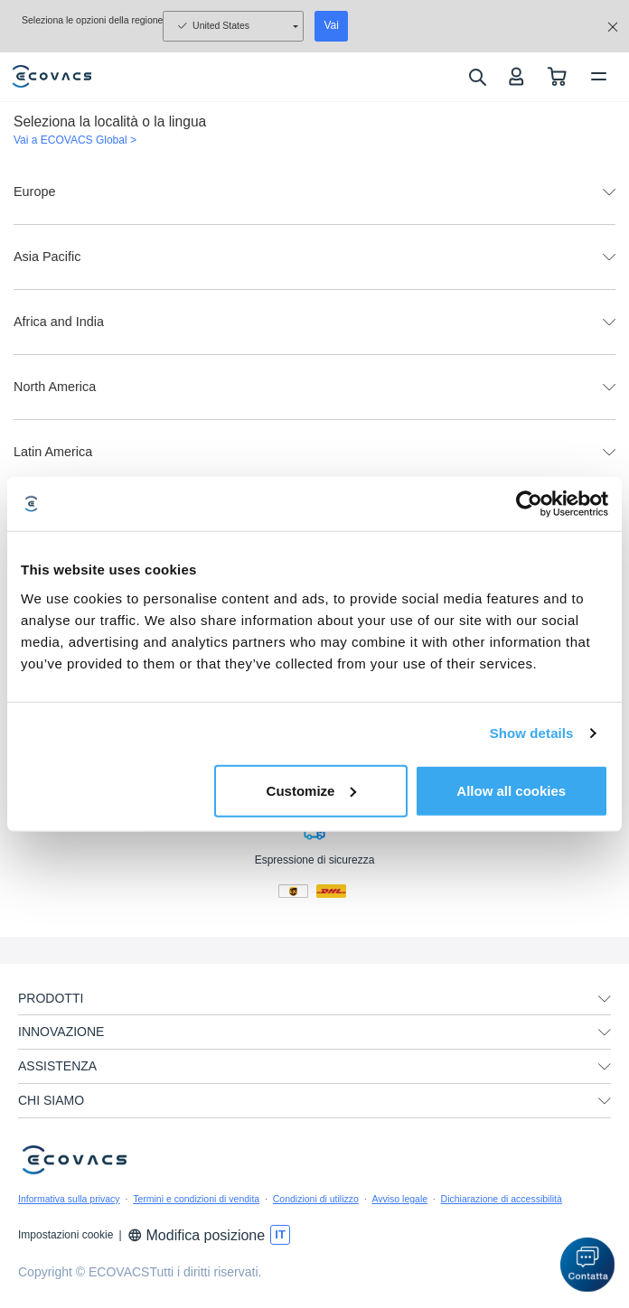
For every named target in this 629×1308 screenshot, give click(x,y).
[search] (476, 76)
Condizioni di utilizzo (316, 1198)
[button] (587, 1265)
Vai (331, 25)
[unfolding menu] (604, 999)
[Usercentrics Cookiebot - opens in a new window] (529, 504)
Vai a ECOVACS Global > (75, 140)
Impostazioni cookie (65, 1235)
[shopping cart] (557, 76)
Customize (312, 790)
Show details (532, 733)
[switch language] (280, 1235)
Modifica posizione (196, 1235)
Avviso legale (399, 1198)
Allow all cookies (511, 790)
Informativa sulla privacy (69, 1198)
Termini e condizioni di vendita (196, 1198)
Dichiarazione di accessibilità (501, 1198)
